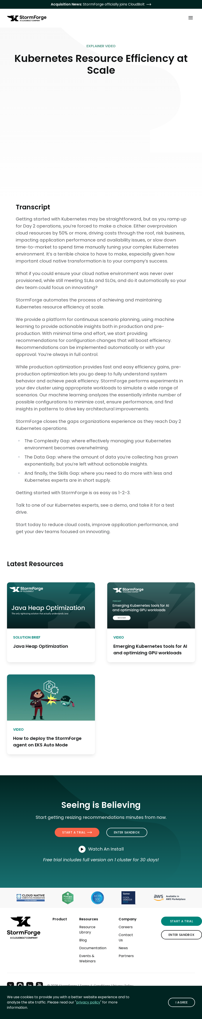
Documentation (92, 948)
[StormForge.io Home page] (26, 18)
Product (60, 919)
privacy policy (88, 1002)
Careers (126, 927)
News (123, 948)
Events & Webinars (87, 958)
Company (128, 919)
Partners (126, 955)
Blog (83, 940)
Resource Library (87, 929)
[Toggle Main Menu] (190, 17)
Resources (88, 919)
